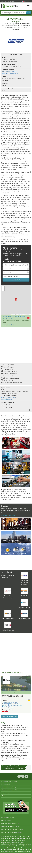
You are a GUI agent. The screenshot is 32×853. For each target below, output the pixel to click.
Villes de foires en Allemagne (9, 787)
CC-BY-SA (29, 314)
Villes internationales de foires (9, 790)
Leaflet (12, 314)
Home (4, 766)
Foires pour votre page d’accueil (10, 823)
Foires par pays (5, 784)
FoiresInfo (9, 6)
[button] (16, 300)
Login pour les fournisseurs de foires (11, 832)
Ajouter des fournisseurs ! (9, 716)
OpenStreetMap (20, 314)
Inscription (11, 1)
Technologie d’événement (10, 704)
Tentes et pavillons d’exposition (12, 705)
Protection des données (8, 817)
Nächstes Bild (29, 684)
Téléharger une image (8, 515)
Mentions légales (6, 820)
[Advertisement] (16, 344)
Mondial (12, 766)
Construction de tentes (9, 702)
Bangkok (20, 769)
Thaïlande (21, 766)
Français (27, 1)
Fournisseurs (5, 793)
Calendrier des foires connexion (10, 826)
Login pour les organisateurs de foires (12, 829)
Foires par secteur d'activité (9, 781)
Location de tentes (8, 708)
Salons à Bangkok (8, 325)
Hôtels (3, 796)
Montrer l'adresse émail (9, 71)
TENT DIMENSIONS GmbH (12, 696)
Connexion (4, 1)
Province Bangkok (8, 769)
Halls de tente (6, 706)
